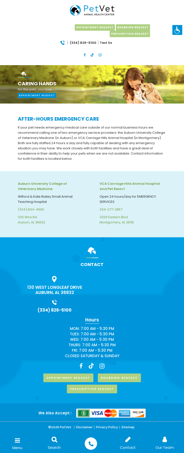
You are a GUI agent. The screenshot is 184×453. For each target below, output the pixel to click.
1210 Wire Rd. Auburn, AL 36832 (31, 220)
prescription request (130, 34)
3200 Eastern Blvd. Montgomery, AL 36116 (117, 220)
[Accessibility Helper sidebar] (177, 30)
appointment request (37, 95)
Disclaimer (84, 427)
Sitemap (127, 427)
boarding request (133, 27)
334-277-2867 (111, 209)
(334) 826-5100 (55, 310)
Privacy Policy (107, 427)
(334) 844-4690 (31, 209)
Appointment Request (94, 27)
